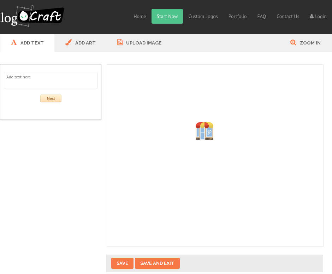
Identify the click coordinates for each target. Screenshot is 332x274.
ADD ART (80, 42)
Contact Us (288, 16)
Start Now (167, 16)
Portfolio (238, 16)
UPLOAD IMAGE (139, 42)
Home (140, 16)
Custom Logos (203, 16)
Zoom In (305, 42)
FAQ (261, 16)
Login (318, 16)
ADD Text (27, 42)
